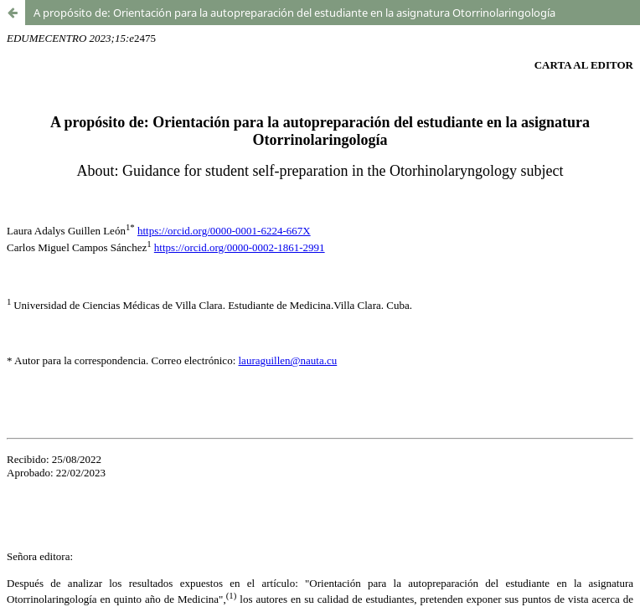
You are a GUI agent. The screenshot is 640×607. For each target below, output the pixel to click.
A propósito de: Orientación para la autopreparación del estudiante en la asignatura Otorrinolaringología (294, 12)
